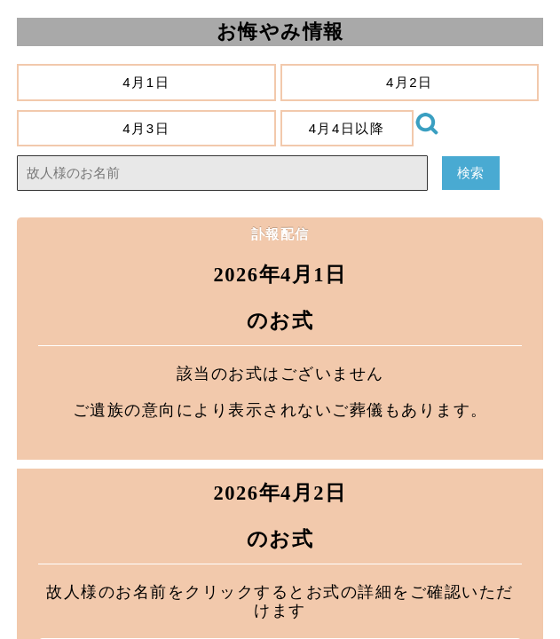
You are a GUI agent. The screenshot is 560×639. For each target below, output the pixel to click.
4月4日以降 (346, 128)
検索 (471, 172)
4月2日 (409, 82)
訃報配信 (280, 233)
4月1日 (146, 82)
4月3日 (146, 128)
